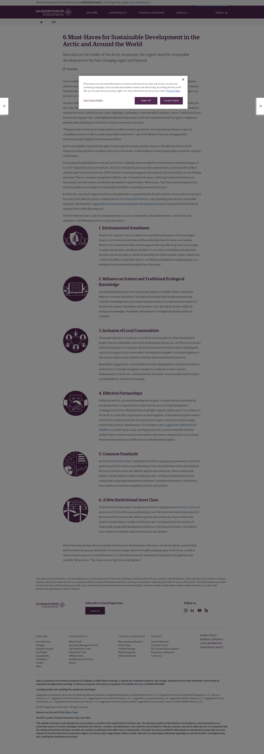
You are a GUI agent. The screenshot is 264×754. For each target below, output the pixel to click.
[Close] (183, 79)
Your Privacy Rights (93, 100)
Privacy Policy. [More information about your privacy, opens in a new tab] (174, 91)
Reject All (146, 101)
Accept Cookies (171, 101)
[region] (133, 92)
